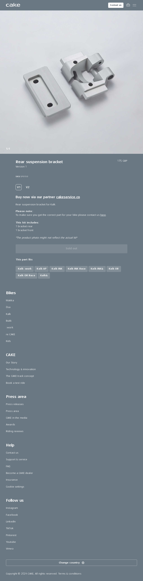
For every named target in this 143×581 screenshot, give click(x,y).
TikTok (9, 528)
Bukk (9, 320)
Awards (10, 424)
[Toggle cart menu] (128, 5)
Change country (72, 563)
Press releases (15, 404)
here (103, 215)
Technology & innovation (21, 369)
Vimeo (10, 548)
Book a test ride (15, 382)
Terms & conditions (69, 573)
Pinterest (11, 535)
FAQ (8, 466)
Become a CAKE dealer (19, 473)
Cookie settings (15, 486)
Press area (12, 411)
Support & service (16, 459)
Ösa (8, 307)
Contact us (116, 5)
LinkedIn (11, 521)
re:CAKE (10, 334)
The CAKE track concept (20, 376)
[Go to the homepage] (13, 5)
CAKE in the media (16, 417)
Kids (8, 341)
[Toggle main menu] (134, 5)
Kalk (8, 314)
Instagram (12, 508)
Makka (10, 300)
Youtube (11, 541)
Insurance (12, 479)
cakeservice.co (68, 197)
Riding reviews (14, 431)
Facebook (12, 514)
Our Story (11, 362)
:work (9, 327)
